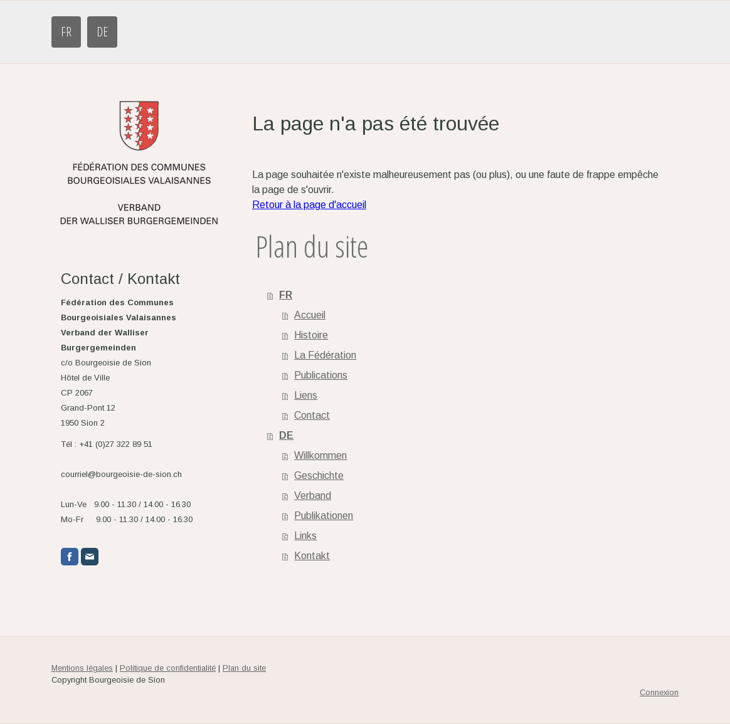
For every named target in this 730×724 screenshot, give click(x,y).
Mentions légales (82, 668)
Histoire (311, 335)
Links (305, 535)
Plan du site (244, 668)
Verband (312, 495)
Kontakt (312, 555)
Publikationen (323, 515)
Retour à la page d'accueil (309, 204)
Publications (320, 375)
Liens (305, 395)
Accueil (309, 315)
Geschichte (319, 475)
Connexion (659, 692)
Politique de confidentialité (168, 668)
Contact (312, 415)
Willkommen (320, 455)
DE (102, 31)
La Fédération (325, 355)
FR (66, 31)
